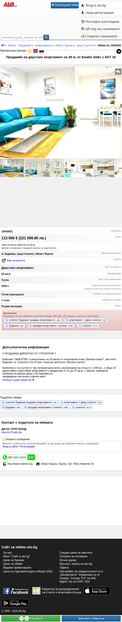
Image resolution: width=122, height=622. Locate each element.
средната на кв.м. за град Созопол (39, 248)
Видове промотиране (17, 567)
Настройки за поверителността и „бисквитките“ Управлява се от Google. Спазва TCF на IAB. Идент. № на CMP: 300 (81, 576)
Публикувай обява (65, 5)
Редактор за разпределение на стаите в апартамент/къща (56, 590)
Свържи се (31, 618)
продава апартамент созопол (50, 325)
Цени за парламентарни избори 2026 (27, 571)
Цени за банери (13, 560)
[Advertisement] (61, 201)
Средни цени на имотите (76, 552)
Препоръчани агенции (16, 50)
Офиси (64, 567)
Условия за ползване (73, 556)
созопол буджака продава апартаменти (32, 320)
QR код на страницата (100, 29)
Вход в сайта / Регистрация (19, 446)
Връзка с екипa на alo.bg (76, 563)
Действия (91, 618)
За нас (7, 552)
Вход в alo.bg (93, 5)
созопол (87, 325)
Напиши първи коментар (18, 380)
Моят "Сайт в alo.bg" (16, 556)
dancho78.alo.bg (12, 432)
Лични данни (68, 560)
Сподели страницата (99, 36)
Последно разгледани (100, 21)
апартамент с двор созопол (85, 320)
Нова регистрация (97, 12)
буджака (13, 325)
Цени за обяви (12, 563)
